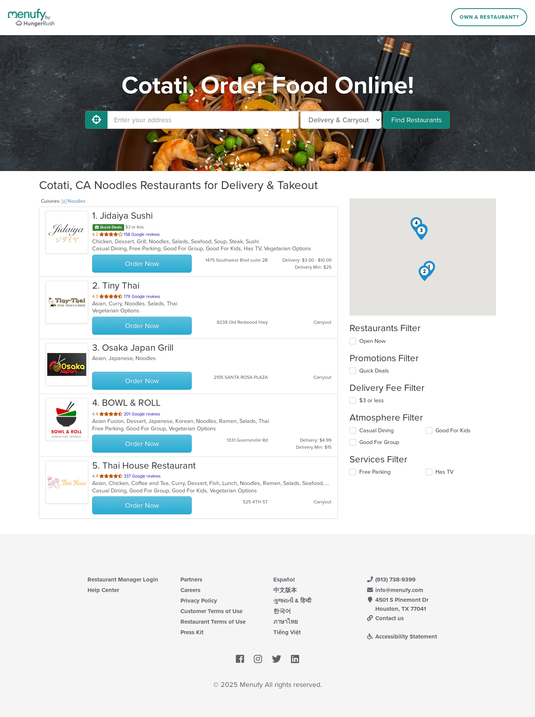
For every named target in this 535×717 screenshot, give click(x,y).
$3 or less (371, 400)
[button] (424, 273)
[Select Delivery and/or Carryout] (341, 120)
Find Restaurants (416, 120)
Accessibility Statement (401, 636)
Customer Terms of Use (211, 611)
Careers (190, 590)
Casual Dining (376, 430)
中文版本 (285, 590)
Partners (191, 579)
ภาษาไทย (285, 621)
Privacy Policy (198, 600)
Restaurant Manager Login (122, 579)
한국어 (282, 611)
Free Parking (375, 472)
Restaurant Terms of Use (213, 621)
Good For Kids (453, 430)
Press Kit (191, 632)
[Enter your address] (203, 120)
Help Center (103, 590)
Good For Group (379, 442)
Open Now (372, 341)
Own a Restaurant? (489, 17)
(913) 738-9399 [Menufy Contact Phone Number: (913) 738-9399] (391, 579)
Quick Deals (374, 370)
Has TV (444, 472)
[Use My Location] (96, 120)
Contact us (385, 618)
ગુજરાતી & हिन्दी (292, 600)
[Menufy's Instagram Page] (258, 659)
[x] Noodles (74, 201)
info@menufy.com (394, 590)
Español (284, 579)
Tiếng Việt (287, 632)
